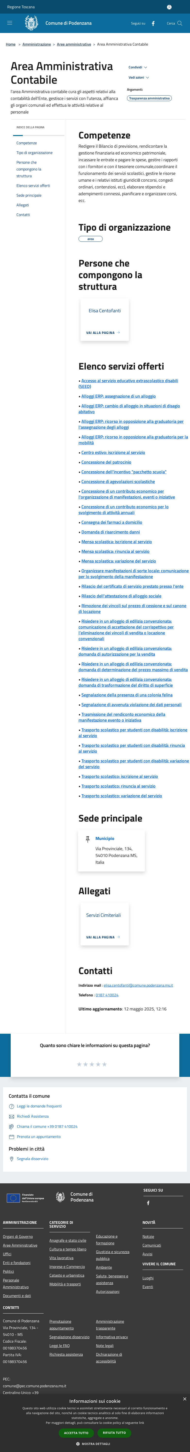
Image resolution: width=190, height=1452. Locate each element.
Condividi (139, 67)
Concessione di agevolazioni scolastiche (118, 481)
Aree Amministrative (20, 1245)
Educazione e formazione (107, 1239)
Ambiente (104, 1267)
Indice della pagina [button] (30, 127)
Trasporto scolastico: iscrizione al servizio (119, 776)
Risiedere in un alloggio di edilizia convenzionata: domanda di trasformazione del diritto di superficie (126, 682)
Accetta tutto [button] (76, 1433)
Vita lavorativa (61, 1258)
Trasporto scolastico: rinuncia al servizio (118, 786)
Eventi (147, 1287)
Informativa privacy (112, 1337)
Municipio (104, 838)
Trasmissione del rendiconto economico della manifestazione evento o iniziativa (122, 717)
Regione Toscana (21, 7)
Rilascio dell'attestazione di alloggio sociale (121, 596)
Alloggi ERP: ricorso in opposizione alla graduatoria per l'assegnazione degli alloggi (131, 424)
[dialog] (95, 1423)
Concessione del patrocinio (106, 462)
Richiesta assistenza (66, 1354)
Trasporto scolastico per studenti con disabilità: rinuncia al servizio (132, 748)
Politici (8, 1271)
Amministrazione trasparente (110, 1324)
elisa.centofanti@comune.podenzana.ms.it (138, 985)
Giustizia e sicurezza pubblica (112, 1255)
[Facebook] (151, 23)
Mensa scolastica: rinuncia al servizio (115, 551)
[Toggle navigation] (10, 23)
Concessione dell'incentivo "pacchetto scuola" (123, 471)
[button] (95, 1443)
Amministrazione (37, 44)
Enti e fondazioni (17, 1263)
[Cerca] (180, 23)
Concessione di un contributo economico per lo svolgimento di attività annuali (124, 509)
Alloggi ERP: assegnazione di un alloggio (118, 396)
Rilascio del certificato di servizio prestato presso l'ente (132, 586)
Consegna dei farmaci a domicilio (111, 522)
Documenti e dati (17, 1296)
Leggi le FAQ (59, 1345)
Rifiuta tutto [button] (114, 1433)
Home (11, 44)
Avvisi (147, 1254)
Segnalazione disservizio (69, 1337)
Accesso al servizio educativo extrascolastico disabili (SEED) (128, 383)
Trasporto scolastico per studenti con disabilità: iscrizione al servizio (133, 732)
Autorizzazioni (107, 1291)
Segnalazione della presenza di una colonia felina (127, 695)
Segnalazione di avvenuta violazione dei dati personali (131, 704)
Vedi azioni (139, 78)
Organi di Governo (18, 1236)
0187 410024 (107, 995)
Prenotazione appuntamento (61, 1324)
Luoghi (148, 1278)
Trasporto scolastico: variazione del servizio (121, 795)
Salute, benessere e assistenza (112, 1279)
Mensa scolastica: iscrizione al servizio (116, 541)
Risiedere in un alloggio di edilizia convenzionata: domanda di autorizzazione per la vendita (125, 651)
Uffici (7, 1254)
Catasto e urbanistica (66, 1275)
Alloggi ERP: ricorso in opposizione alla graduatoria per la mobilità (133, 440)
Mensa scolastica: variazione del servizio (118, 561)
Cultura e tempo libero (67, 1249)
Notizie (148, 1236)
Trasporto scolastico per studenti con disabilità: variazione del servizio (134, 764)
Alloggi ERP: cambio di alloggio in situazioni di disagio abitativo (129, 409)
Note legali (105, 1345)
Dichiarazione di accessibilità (109, 1357)
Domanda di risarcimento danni (110, 532)
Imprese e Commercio (67, 1266)
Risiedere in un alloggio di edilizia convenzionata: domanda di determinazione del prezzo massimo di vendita (133, 667)
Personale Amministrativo (16, 1283)
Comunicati (151, 1245)
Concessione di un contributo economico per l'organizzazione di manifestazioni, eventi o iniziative (127, 494)
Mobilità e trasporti (65, 1284)
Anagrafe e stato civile (67, 1240)
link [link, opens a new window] (141, 1423)
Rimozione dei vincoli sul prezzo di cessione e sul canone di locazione (132, 608)
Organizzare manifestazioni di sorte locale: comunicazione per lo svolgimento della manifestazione (134, 573)
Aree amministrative (74, 44)
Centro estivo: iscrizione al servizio (113, 452)
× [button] (184, 1399)
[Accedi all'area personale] (169, 7)
